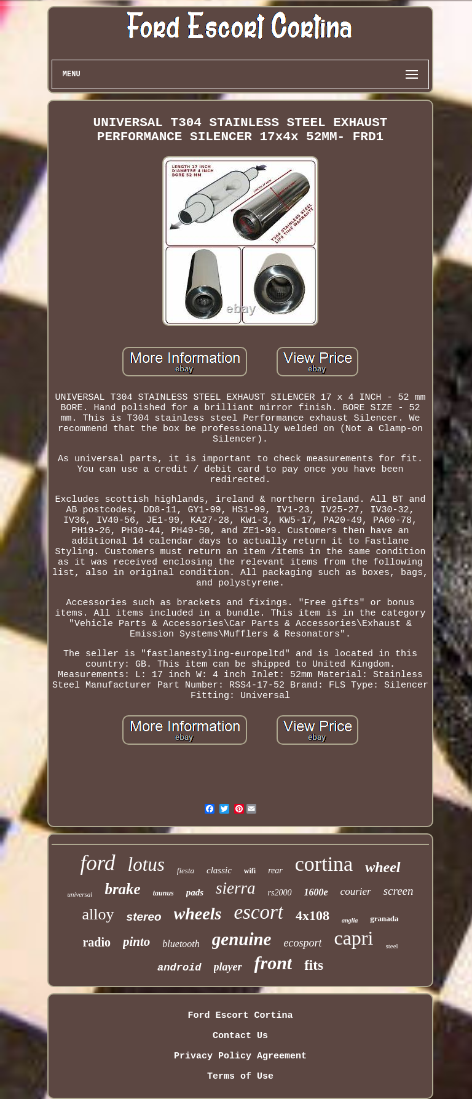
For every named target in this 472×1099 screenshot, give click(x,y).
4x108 (312, 915)
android (179, 968)
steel (391, 946)
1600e (316, 892)
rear (275, 870)
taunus (163, 893)
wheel (382, 867)
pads (194, 892)
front (273, 963)
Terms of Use (240, 1076)
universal (79, 894)
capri (353, 938)
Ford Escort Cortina (240, 1015)
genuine (242, 939)
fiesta (185, 870)
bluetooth (180, 943)
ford (97, 863)
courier (355, 891)
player (228, 967)
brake (122, 889)
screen (399, 890)
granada (384, 918)
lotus (146, 864)
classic (219, 870)
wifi (250, 871)
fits (313, 965)
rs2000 (280, 892)
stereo (144, 916)
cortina (324, 863)
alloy (98, 914)
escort (258, 912)
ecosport (302, 943)
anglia (350, 920)
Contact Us (240, 1036)
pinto (136, 941)
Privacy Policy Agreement (240, 1056)
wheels (198, 913)
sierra (236, 888)
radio (96, 942)
